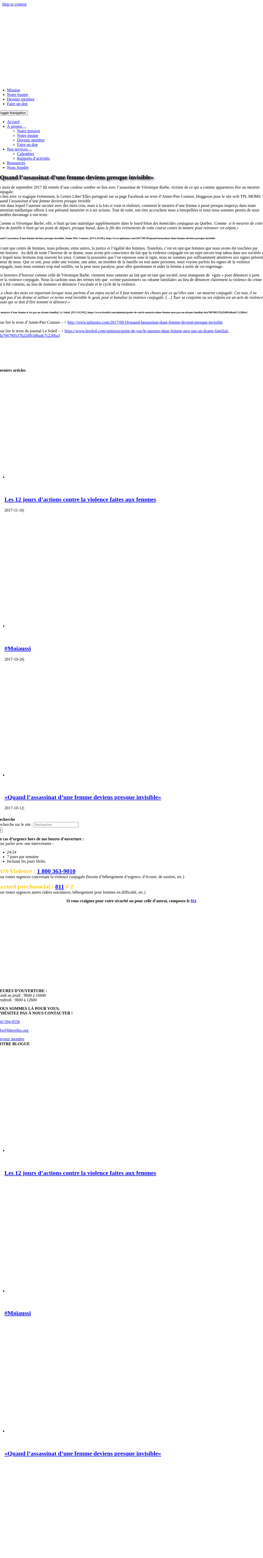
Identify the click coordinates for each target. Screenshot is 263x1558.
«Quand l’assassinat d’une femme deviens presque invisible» (83, 797)
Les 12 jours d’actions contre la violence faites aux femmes (80, 499)
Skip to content (14, 4)
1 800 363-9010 (56, 871)
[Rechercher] (56, 824)
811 (59, 886)
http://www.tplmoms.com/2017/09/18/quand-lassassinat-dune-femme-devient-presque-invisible (145, 322)
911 (193, 901)
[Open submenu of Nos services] (30, 150)
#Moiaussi (18, 648)
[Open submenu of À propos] (24, 127)
